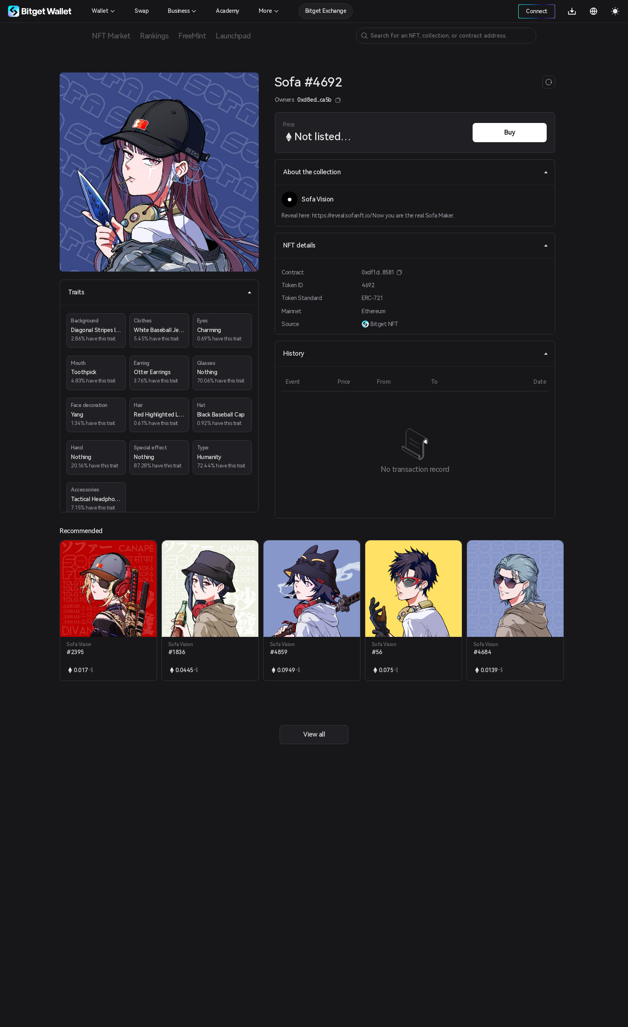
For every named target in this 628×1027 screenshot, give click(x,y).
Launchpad (233, 36)
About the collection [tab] (415, 172)
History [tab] (415, 353)
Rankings (154, 36)
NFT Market (111, 36)
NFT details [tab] (415, 245)
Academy (228, 11)
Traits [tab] (160, 292)
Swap (142, 11)
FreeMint (192, 36)
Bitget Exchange (325, 11)
